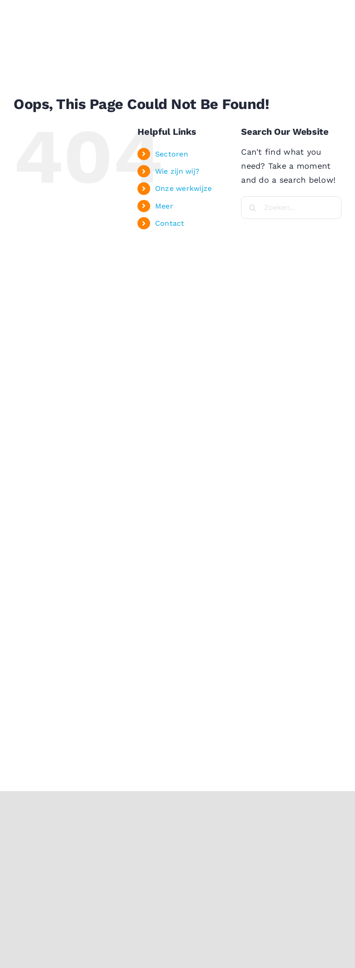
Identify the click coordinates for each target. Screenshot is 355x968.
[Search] (252, 207)
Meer (164, 206)
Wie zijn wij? (177, 171)
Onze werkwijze (183, 188)
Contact (170, 223)
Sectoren (171, 154)
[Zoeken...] (291, 207)
